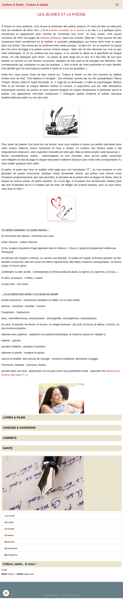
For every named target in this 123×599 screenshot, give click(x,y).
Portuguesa (10, 555)
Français (9, 516)
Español (9, 529)
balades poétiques (50, 37)
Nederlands (10, 548)
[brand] (25, 5)
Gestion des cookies (70, 595)
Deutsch (9, 542)
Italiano (9, 535)
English (9, 522)
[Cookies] (6, 593)
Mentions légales (51, 595)
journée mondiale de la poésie (66, 30)
